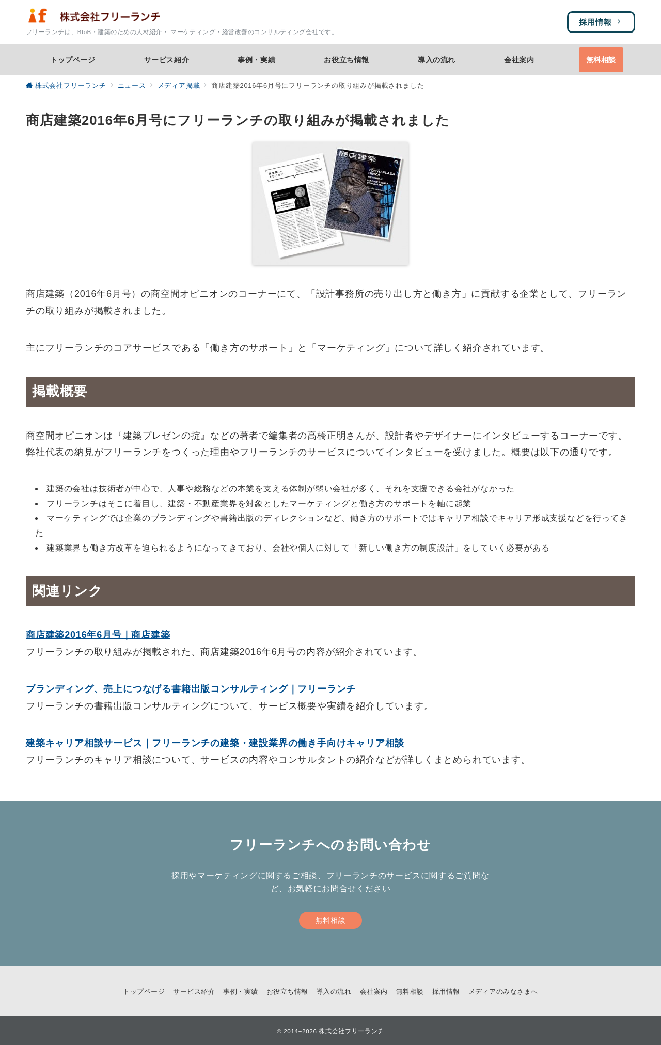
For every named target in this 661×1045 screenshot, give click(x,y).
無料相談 (330, 920)
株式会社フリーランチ (351, 1030)
